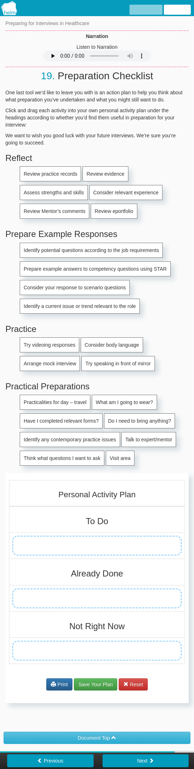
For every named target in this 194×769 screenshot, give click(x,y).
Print (59, 684)
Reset (133, 684)
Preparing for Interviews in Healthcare (47, 23)
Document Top (97, 738)
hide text (146, 10)
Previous (50, 761)
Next (145, 761)
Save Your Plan (96, 684)
